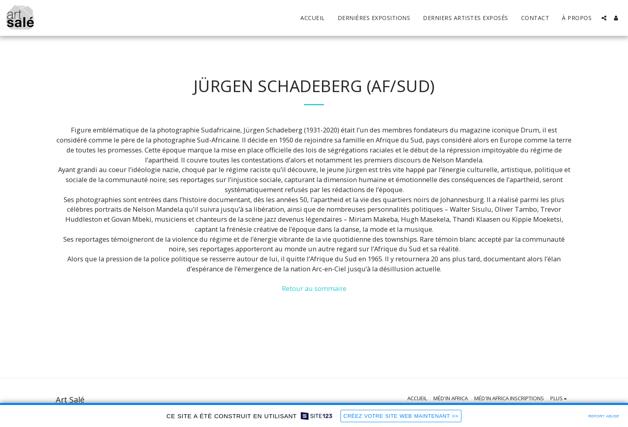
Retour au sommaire (314, 288)
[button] (604, 18)
